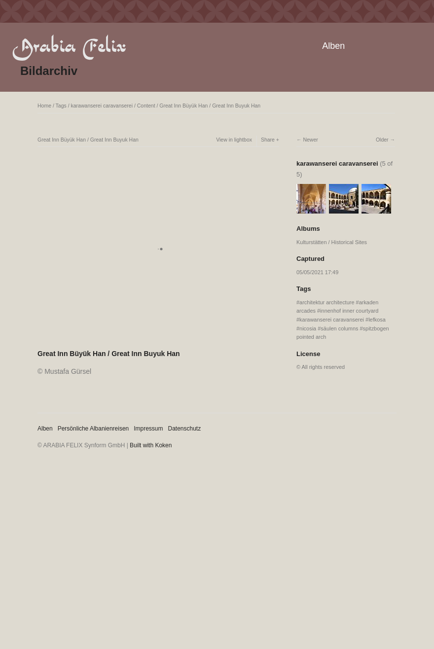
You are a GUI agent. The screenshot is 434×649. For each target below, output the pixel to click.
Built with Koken (151, 445)
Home (44, 105)
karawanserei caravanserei (102, 105)
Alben (333, 46)
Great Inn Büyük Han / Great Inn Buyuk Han (209, 105)
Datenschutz (184, 428)
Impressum (148, 428)
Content (146, 105)
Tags (61, 105)
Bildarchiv (48, 70)
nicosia (307, 328)
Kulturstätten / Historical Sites (331, 242)
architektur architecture (326, 302)
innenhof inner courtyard (349, 311)
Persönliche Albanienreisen (93, 428)
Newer (310, 140)
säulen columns (339, 328)
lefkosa (377, 320)
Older (382, 140)
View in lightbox (234, 140)
